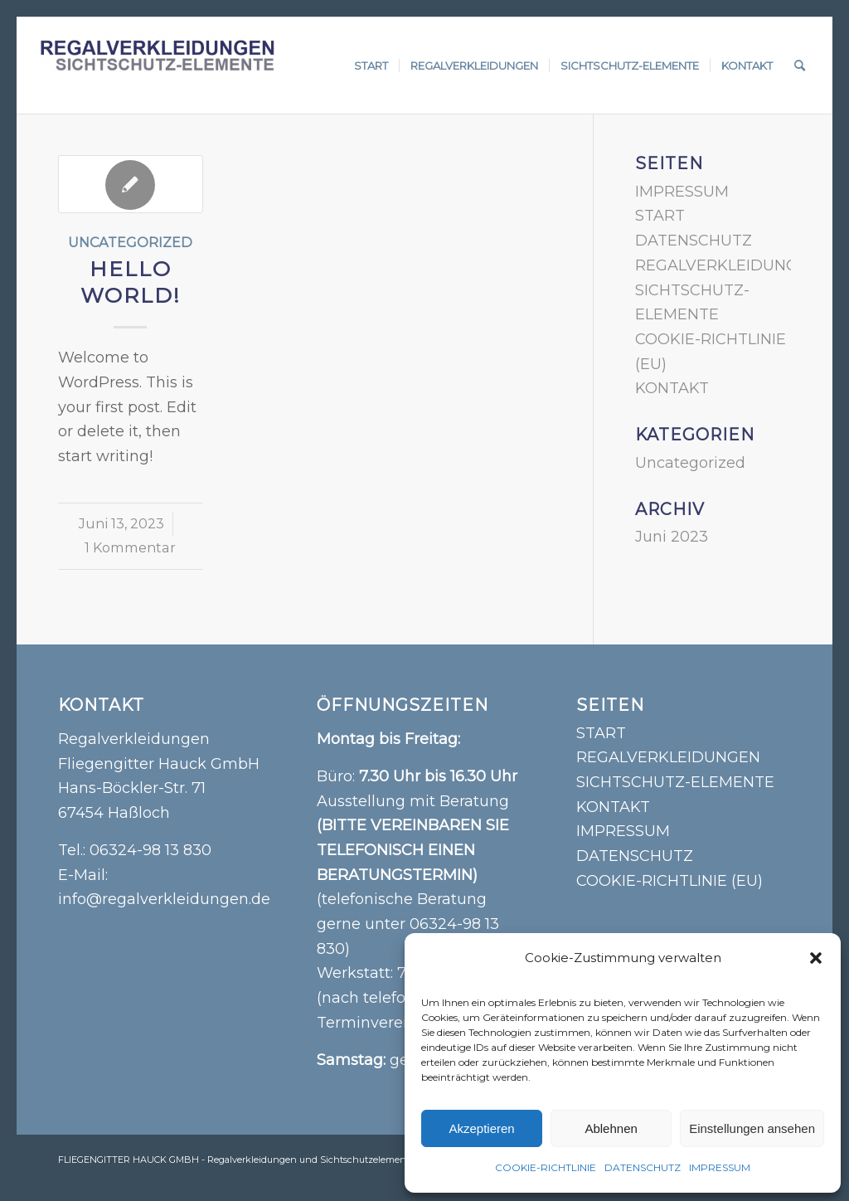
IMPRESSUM (719, 1167)
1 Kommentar (130, 547)
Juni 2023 (671, 537)
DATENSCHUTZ (642, 1167)
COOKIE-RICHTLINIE (545, 1167)
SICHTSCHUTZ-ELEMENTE (675, 782)
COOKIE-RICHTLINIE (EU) (669, 881)
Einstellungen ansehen (752, 1128)
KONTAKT (672, 388)
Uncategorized (130, 242)
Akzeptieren (481, 1128)
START (660, 216)
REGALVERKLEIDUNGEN (727, 265)
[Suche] (800, 65)
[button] (816, 958)
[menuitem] (371, 65)
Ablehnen (611, 1128)
